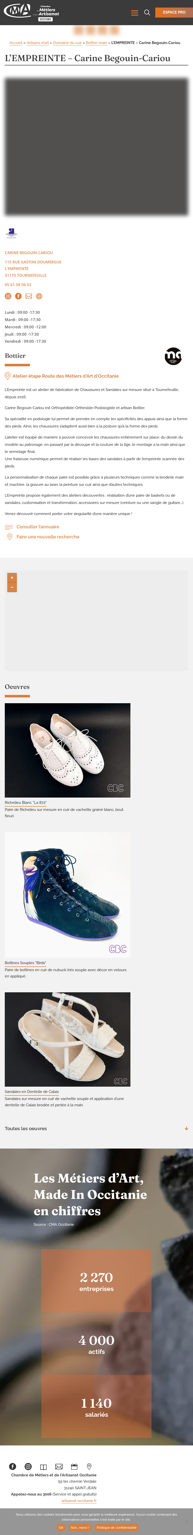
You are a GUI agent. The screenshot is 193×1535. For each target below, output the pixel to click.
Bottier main (96, 43)
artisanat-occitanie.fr (79, 1501)
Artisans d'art (38, 43)
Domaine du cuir (67, 43)
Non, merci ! (80, 1527)
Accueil (16, 43)
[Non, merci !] (186, 1521)
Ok (61, 1527)
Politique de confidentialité (116, 1527)
